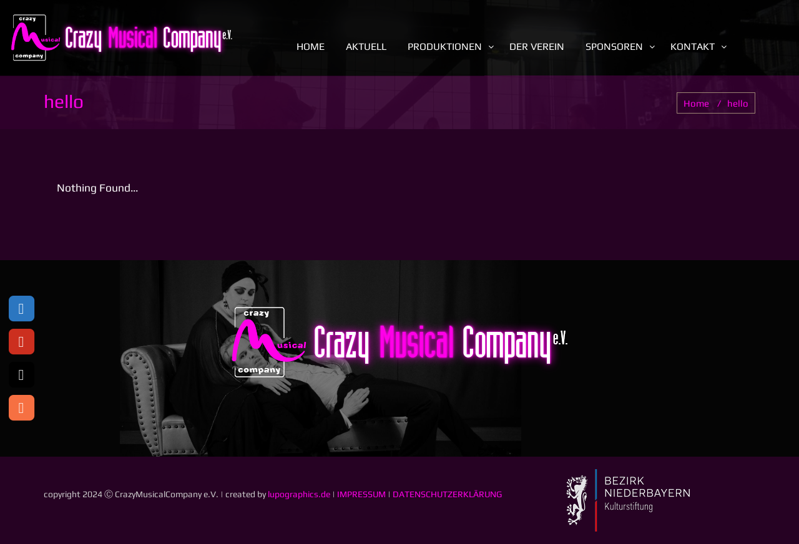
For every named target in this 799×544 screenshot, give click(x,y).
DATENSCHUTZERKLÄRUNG (447, 494)
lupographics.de (299, 494)
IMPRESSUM (361, 494)
